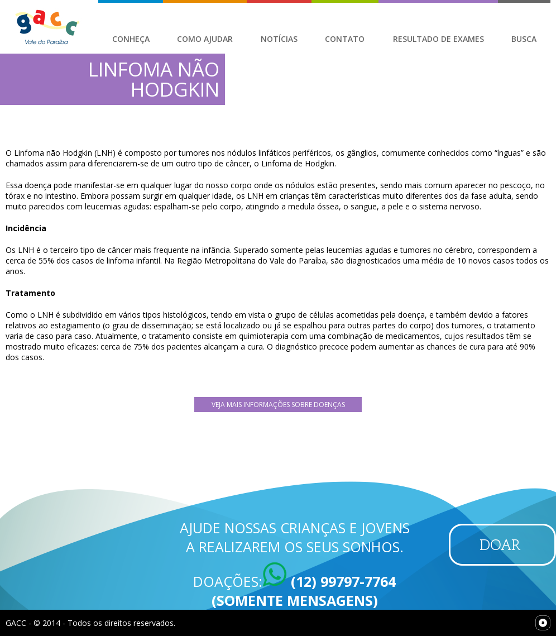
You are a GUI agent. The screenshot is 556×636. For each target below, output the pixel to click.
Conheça (131, 39)
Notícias (279, 39)
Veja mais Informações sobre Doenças (278, 404)
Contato (345, 39)
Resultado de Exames (438, 39)
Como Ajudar (205, 39)
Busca (523, 39)
